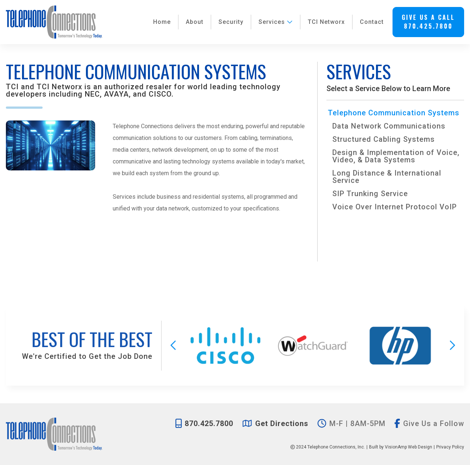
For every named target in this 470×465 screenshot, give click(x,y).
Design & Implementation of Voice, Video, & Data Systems (395, 156)
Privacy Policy (450, 447)
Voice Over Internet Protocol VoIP (394, 206)
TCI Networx (326, 21)
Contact (372, 21)
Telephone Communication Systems (393, 112)
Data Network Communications (388, 126)
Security (230, 21)
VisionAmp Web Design (408, 447)
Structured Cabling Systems (383, 139)
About (194, 21)
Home (162, 21)
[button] (428, 22)
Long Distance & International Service (386, 176)
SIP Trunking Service (370, 193)
